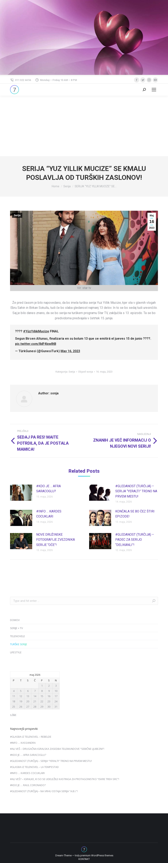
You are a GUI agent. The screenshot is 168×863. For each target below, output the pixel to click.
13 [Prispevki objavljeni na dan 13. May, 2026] (27, 696)
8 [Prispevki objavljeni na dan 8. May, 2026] (42, 691)
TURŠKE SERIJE (18, 644)
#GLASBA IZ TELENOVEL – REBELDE (30, 736)
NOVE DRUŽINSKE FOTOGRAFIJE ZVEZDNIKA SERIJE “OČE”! (55, 540)
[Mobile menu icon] (154, 90)
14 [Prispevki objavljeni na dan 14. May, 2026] (34, 696)
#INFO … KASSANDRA (23, 743)
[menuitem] (84, 859)
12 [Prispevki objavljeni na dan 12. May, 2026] (20, 696)
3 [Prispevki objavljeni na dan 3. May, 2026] (56, 685)
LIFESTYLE (16, 652)
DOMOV (15, 620)
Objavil (85, 371)
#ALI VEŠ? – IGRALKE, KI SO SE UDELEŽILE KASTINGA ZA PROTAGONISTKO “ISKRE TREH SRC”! (64, 779)
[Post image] (21, 493)
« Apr (13, 714)
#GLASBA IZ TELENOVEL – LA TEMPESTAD (34, 767)
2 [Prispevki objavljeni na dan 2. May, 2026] (49, 685)
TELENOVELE (17, 636)
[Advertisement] (84, 126)
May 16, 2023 (70, 351)
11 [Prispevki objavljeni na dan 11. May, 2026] (13, 696)
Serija (17, 215)
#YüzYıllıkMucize (36, 331)
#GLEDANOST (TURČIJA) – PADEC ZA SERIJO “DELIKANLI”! (134, 540)
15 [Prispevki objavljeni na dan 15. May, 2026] (41, 696)
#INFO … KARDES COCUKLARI (48, 513)
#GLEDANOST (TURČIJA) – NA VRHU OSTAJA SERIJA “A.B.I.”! (44, 791)
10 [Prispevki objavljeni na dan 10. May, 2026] (56, 691)
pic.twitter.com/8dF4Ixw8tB (35, 344)
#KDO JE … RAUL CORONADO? (28, 785)
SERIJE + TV (16, 628)
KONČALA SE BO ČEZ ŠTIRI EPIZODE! (135, 513)
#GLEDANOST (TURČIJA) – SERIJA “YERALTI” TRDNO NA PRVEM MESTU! (136, 491)
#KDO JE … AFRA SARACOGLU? (48, 488)
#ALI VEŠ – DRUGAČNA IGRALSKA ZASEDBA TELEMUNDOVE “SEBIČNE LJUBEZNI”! (57, 749)
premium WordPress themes (96, 855)
